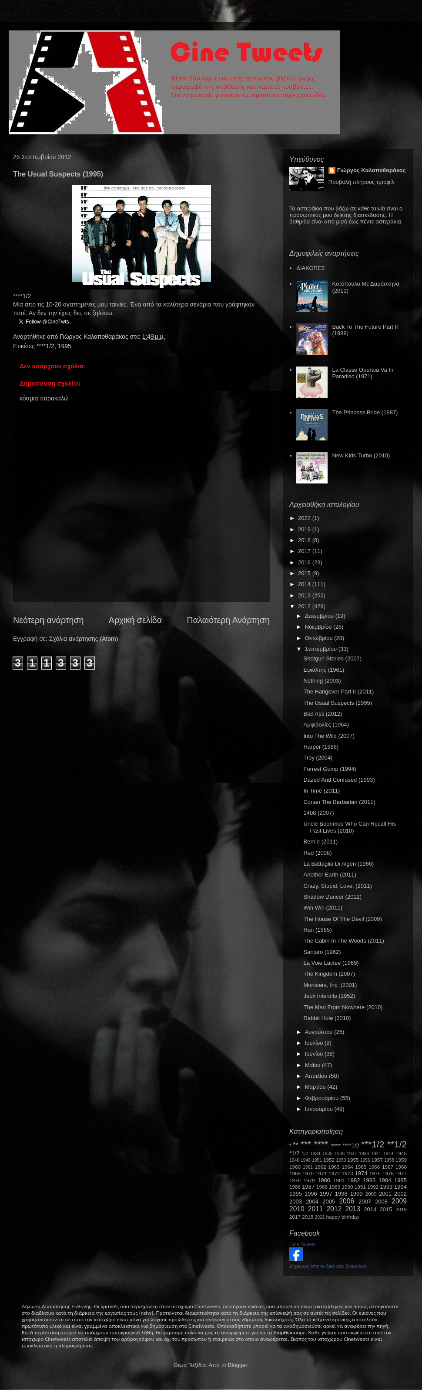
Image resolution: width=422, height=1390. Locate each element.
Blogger (237, 1365)
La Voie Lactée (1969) (330, 963)
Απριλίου (317, 1076)
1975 (375, 1173)
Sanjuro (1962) (322, 952)
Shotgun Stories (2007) (332, 658)
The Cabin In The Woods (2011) (343, 940)
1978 (295, 1180)
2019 (305, 529)
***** (336, 1145)
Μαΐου (313, 1065)
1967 (387, 1167)
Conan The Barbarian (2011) (339, 802)
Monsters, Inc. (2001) (330, 985)
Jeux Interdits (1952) (329, 996)
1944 (388, 1153)
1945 (401, 1153)
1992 (372, 1187)
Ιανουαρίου (320, 1109)
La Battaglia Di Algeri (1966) (338, 863)
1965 (360, 1167)
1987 (308, 1186)
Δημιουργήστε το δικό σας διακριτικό (327, 1266)
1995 (64, 346)
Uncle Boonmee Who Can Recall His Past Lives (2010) (349, 827)
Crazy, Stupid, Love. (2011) (337, 886)
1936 (340, 1153)
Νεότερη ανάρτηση (48, 620)
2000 (371, 1194)
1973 (347, 1173)
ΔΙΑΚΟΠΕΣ (310, 268)
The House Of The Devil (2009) (342, 919)
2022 (305, 518)
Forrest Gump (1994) (329, 769)
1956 (365, 1160)
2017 (305, 551)
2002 (400, 1193)
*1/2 (294, 1153)
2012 (305, 606)
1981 (339, 1180)
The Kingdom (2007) (329, 973)
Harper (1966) (320, 746)
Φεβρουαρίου (322, 1098)
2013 (305, 595)
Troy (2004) (317, 757)
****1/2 (45, 346)
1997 (326, 1193)
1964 (347, 1167)
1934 (315, 1153)
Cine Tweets (302, 1244)
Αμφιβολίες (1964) (326, 724)
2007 (364, 1201)
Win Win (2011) (322, 907)
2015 (305, 573)
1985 (400, 1180)
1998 (341, 1193)
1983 (369, 1180)
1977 (401, 1173)
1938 (364, 1153)
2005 (328, 1201)
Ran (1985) (317, 930)
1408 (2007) (318, 813)
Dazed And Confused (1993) (339, 780)
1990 (347, 1187)
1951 (317, 1160)
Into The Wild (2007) (329, 736)
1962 (320, 1167)
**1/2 (397, 1144)
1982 (354, 1180)
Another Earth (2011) (329, 874)
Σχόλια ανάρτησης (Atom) (83, 638)
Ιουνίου (315, 1053)
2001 (385, 1193)
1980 (324, 1180)
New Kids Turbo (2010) (361, 455)
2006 (346, 1201)
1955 (352, 1160)
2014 (305, 584)
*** (306, 1144)
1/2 (305, 1153)
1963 (333, 1167)
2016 (305, 562)
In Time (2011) (321, 790)
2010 (297, 1209)
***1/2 (372, 1144)
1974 (361, 1173)
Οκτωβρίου (319, 638)
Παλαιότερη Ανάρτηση (228, 620)
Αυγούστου (320, 1032)
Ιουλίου (315, 1043)
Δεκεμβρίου (320, 616)
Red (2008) (317, 853)
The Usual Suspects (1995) (337, 703)
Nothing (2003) (322, 680)
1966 (374, 1167)
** (295, 1145)
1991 (360, 1187)
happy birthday (343, 1217)
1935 (327, 1153)
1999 (356, 1193)
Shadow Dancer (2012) (332, 896)
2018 (305, 540)
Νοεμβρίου (319, 626)
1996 (311, 1193)
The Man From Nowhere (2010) (342, 1007)
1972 (334, 1173)
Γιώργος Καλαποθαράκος (95, 336)
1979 (309, 1180)
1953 (341, 1160)
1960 (295, 1167)
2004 (312, 1201)
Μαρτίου (316, 1086)
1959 (401, 1160)
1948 (306, 1160)
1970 (308, 1173)
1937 (352, 1153)
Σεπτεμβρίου (321, 649)
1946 (294, 1160)
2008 (381, 1201)
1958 (389, 1160)
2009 (399, 1201)
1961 (308, 1167)
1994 (400, 1186)
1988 (322, 1187)
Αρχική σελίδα (135, 620)
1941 (376, 1153)
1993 (386, 1186)
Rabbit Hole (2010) (327, 1018)
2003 (295, 1201)
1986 (295, 1187)
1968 (401, 1167)
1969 (295, 1173)
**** (321, 1144)
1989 (334, 1187)
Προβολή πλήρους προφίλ (361, 182)
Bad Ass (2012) (322, 713)
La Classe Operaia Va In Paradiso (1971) (362, 373)
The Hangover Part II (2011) (338, 691)
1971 (321, 1173)
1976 (388, 1173)
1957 (377, 1160)
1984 (384, 1180)
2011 (315, 1209)
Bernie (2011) (320, 841)
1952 (329, 1160)
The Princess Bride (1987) (365, 412)
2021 (320, 1217)
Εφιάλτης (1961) (323, 670)
